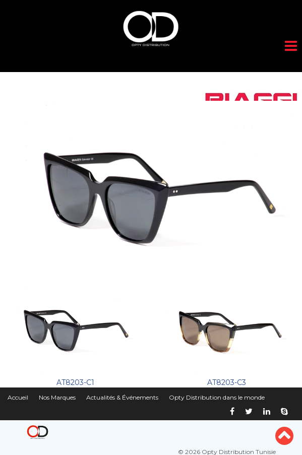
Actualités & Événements (122, 397)
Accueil (18, 397)
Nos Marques (57, 397)
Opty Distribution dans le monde (217, 397)
